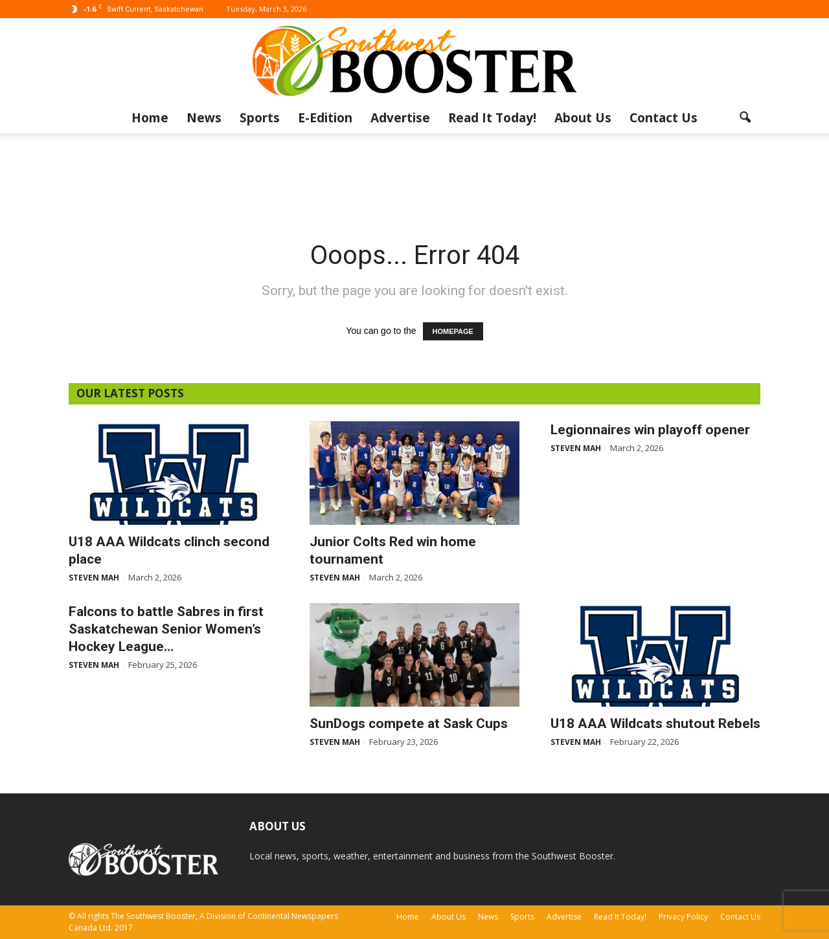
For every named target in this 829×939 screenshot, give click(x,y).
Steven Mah (94, 577)
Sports (260, 117)
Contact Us (664, 117)
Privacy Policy (683, 916)
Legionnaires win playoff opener (650, 429)
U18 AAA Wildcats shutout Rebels (655, 723)
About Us (582, 117)
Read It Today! (492, 117)
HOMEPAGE (453, 331)
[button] (744, 117)
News (204, 117)
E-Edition (325, 117)
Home (149, 117)
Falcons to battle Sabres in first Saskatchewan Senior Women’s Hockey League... (166, 629)
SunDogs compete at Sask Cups (409, 723)
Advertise (400, 117)
